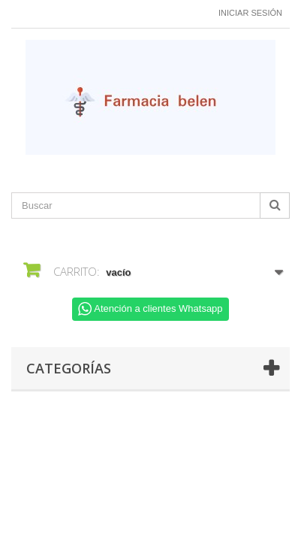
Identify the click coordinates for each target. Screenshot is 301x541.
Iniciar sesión (250, 12)
